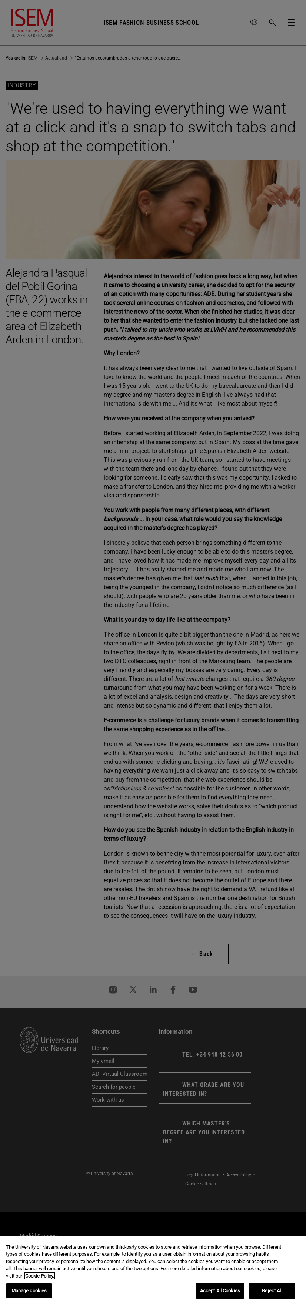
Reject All (272, 1290)
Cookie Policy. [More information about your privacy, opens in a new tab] (39, 1276)
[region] (153, 1271)
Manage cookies (29, 1290)
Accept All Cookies (220, 1290)
